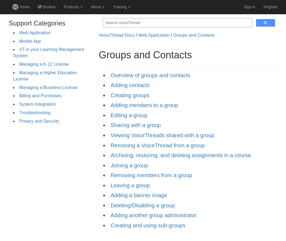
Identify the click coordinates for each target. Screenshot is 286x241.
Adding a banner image (139, 195)
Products (73, 7)
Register (271, 7)
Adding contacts (130, 85)
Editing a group (129, 115)
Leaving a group (130, 185)
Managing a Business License (48, 87)
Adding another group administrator (154, 215)
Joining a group (129, 165)
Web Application (34, 32)
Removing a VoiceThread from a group (158, 145)
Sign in (249, 7)
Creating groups (130, 95)
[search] (176, 23)
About (98, 7)
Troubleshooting (34, 112)
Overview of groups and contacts (150, 75)
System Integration (37, 104)
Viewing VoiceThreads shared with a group (162, 135)
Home (21, 7)
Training (121, 7)
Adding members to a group (144, 105)
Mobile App (30, 41)
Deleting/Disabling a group (143, 205)
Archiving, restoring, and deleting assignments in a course (181, 155)
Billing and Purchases (40, 95)
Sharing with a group (136, 125)
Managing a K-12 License (44, 64)
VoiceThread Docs (117, 35)
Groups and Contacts (193, 35)
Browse (47, 7)
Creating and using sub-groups (148, 225)
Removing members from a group (151, 175)
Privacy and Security (39, 121)
